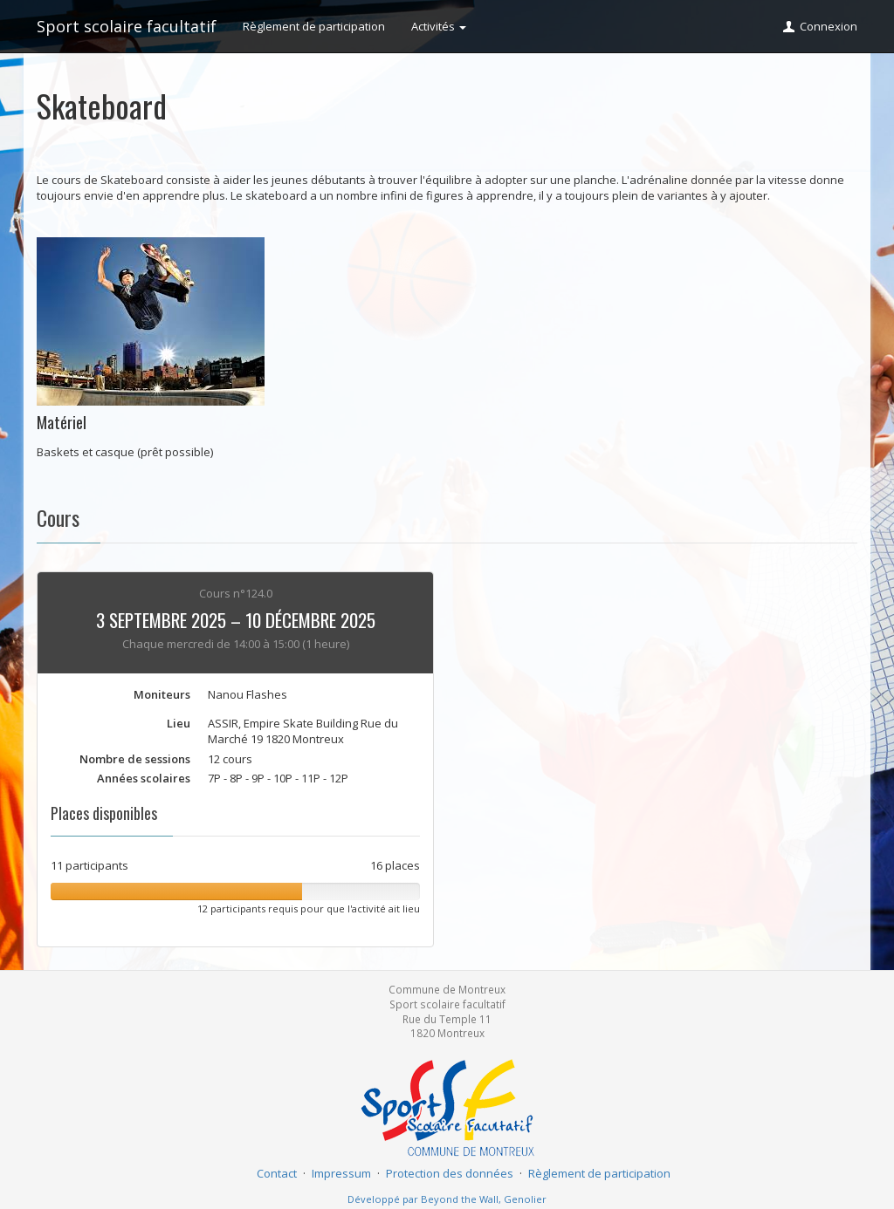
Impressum (341, 1173)
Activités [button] (438, 26)
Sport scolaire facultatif (127, 26)
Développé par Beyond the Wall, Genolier (447, 1199)
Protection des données (449, 1173)
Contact (277, 1173)
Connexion (819, 26)
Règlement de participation (314, 26)
